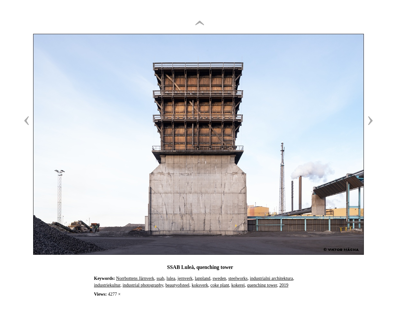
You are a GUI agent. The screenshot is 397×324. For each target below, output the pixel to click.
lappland (202, 278)
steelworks (238, 278)
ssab (160, 278)
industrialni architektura (271, 278)
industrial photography (143, 285)
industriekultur (107, 285)
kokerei (238, 285)
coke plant (219, 285)
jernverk (185, 278)
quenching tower (262, 285)
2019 (283, 285)
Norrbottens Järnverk (135, 278)
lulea (171, 278)
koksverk (200, 285)
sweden (219, 278)
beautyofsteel (177, 285)
